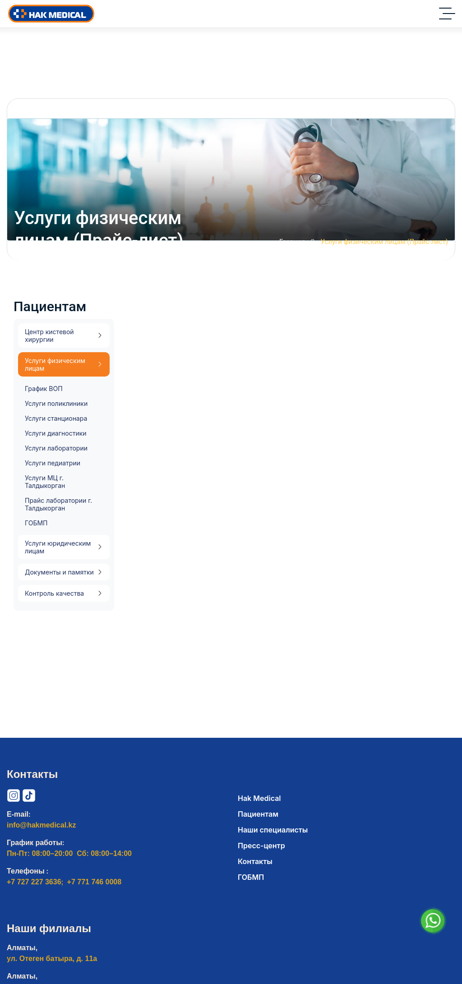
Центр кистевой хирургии (49, 335)
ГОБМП (36, 523)
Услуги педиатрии (52, 463)
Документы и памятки (59, 572)
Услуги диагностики (56, 433)
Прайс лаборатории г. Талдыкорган (58, 504)
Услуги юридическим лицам (58, 547)
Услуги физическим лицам (55, 364)
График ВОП (44, 388)
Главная (296, 242)
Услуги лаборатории (56, 448)
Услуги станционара (56, 418)
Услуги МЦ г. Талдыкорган (45, 481)
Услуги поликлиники (56, 403)
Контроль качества (54, 593)
